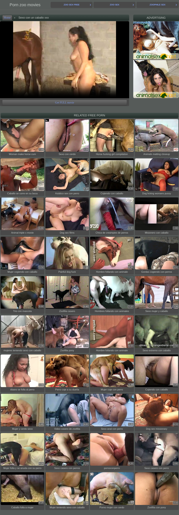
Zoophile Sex (157, 5)
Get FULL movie (64, 102)
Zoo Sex (114, 5)
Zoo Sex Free (71, 5)
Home (7, 17)
